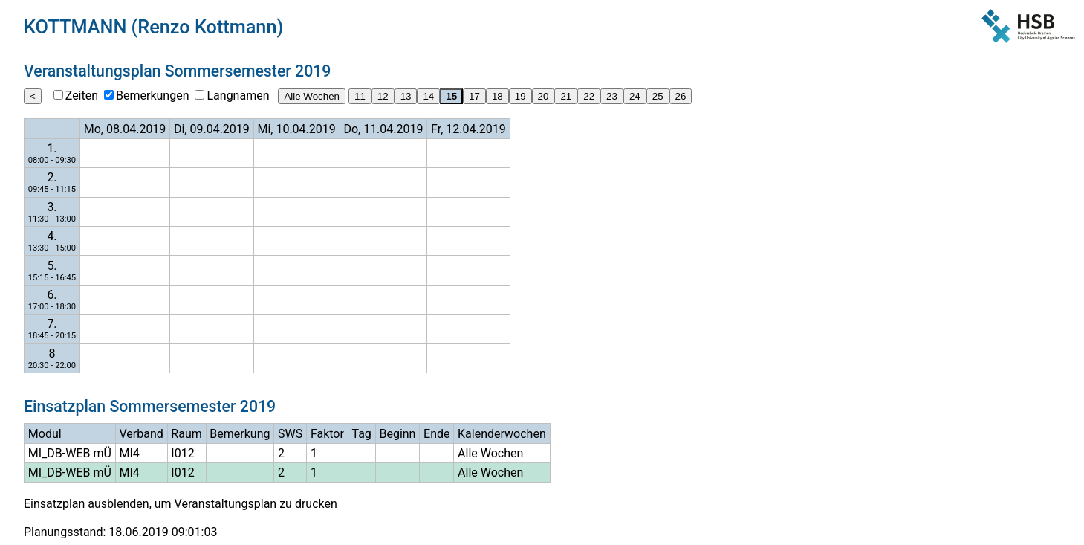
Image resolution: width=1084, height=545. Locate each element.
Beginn (397, 434)
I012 (182, 453)
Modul (45, 434)
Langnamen (238, 95)
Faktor (327, 434)
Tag (361, 434)
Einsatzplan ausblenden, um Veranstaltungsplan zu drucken (180, 504)
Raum (186, 434)
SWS (290, 434)
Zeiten (81, 95)
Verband (141, 434)
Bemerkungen (152, 95)
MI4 (129, 453)
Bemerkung (240, 434)
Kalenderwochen (502, 434)
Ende (436, 434)
